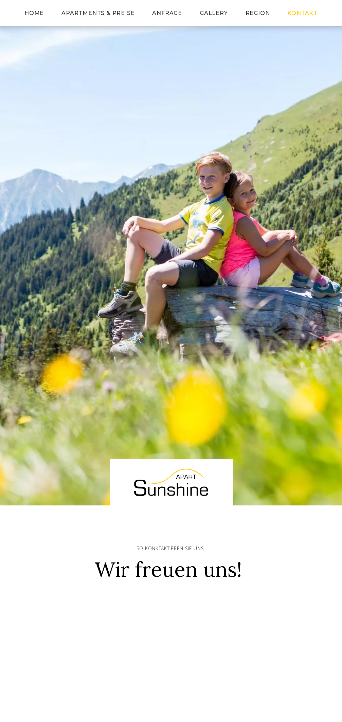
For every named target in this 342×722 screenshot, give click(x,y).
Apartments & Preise (97, 13)
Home (34, 13)
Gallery (214, 13)
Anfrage (167, 13)
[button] (171, 252)
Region (258, 13)
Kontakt (302, 13)
